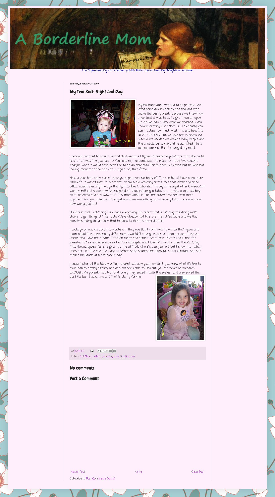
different (87, 356)
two (133, 356)
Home (138, 472)
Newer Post (78, 472)
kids (96, 356)
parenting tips (121, 356)
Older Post (198, 472)
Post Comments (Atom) (100, 479)
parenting (107, 356)
